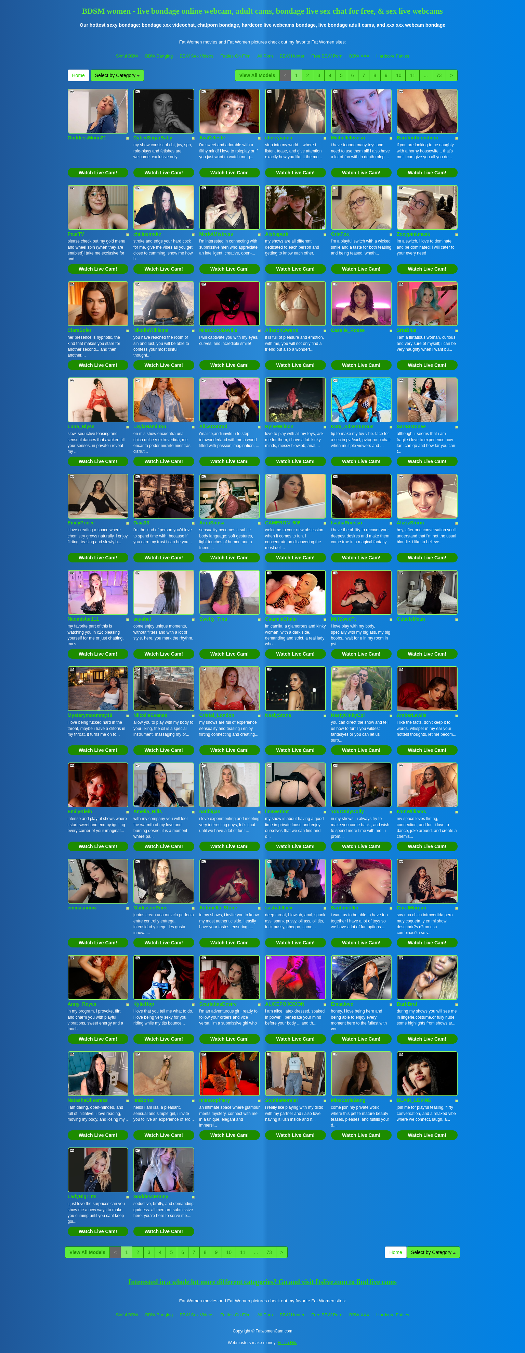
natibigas (209, 811)
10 (399, 75)
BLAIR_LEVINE (414, 1100)
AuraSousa (212, 522)
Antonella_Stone (218, 907)
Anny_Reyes (82, 1004)
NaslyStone (278, 715)
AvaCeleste (212, 137)
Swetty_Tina (213, 619)
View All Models (257, 75)
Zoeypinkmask (413, 234)
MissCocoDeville (218, 330)
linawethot (277, 811)
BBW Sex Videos (196, 56)
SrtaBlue (407, 330)
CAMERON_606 (282, 522)
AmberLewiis (411, 715)
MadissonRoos (150, 907)
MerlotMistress (216, 234)
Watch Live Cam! (98, 172)
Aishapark (276, 234)
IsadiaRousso (346, 522)
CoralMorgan (411, 907)
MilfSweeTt (343, 619)
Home (78, 75)
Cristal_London (217, 715)
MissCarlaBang (348, 1100)
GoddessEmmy (150, 1196)
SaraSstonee (411, 426)
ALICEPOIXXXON (284, 1004)
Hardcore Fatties (392, 56)
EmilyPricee (81, 522)
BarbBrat (407, 1004)
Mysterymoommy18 (90, 715)
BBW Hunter (292, 56)
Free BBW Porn (326, 56)
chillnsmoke (147, 234)
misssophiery (214, 1100)
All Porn (265, 56)
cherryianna (278, 137)
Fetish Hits (287, 1342)
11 (412, 75)
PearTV (76, 234)
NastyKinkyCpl (348, 715)
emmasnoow (82, 907)
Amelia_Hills (147, 811)
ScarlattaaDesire (218, 1004)
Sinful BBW (127, 56)
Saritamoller (345, 907)
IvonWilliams (411, 811)
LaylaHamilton (149, 426)
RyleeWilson (279, 426)
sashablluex (278, 907)
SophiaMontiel (281, 1100)
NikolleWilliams (151, 330)
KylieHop (143, 1004)
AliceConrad (213, 426)
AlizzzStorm (410, 522)
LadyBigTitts (82, 1196)
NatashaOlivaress (88, 1100)
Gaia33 (141, 522)
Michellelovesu (348, 137)
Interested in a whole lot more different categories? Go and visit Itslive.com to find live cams (262, 1282)
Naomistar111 (83, 619)
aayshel (142, 619)
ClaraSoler (80, 330)
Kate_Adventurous (352, 426)
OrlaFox (340, 234)
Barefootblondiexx (418, 137)
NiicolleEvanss (150, 715)
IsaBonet (143, 1100)
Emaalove (342, 1004)
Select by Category (117, 75)
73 (439, 75)
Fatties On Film (235, 56)
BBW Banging (159, 56)
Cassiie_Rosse (348, 330)
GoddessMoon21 (87, 137)
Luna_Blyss (81, 426)
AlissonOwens (281, 330)
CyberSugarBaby (152, 137)
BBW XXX (359, 56)
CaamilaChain (281, 619)
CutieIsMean (411, 619)
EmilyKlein (80, 811)
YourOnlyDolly (347, 811)
